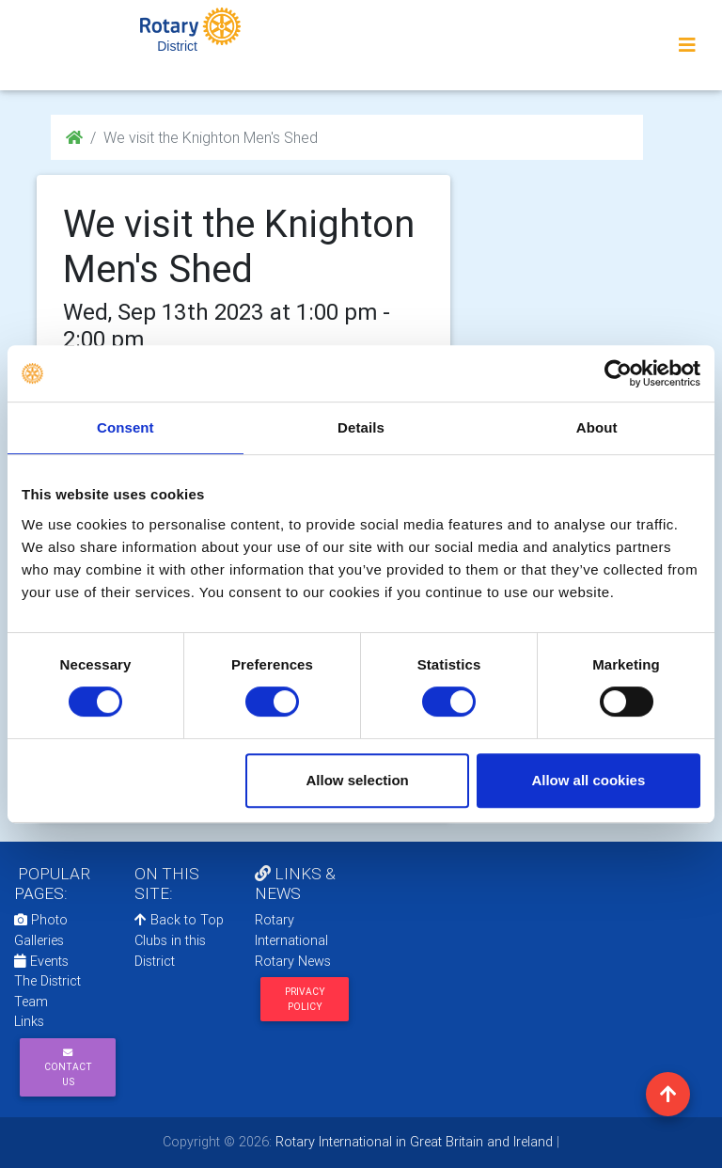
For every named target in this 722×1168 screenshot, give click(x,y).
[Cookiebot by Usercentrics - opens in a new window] (618, 373)
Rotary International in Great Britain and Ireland (412, 1141)
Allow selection (357, 780)
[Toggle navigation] (687, 45)
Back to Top (179, 919)
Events (41, 961)
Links (29, 1021)
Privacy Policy (305, 999)
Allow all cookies (588, 780)
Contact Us (68, 1068)
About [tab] (597, 427)
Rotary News (293, 961)
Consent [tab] (125, 427)
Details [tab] (361, 427)
